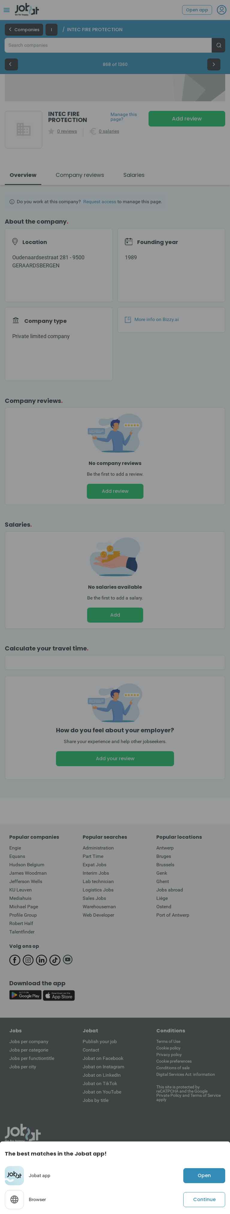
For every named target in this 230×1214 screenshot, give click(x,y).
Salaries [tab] (134, 175)
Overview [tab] (23, 175)
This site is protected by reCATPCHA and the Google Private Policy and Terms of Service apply (188, 1093)
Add (115, 614)
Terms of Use (168, 1041)
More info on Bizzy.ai (152, 319)
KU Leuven (20, 890)
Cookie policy (168, 1048)
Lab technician (98, 881)
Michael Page (23, 906)
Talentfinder (21, 932)
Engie (15, 848)
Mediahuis (20, 898)
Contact (91, 1050)
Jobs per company (29, 1041)
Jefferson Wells (25, 881)
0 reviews (67, 131)
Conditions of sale (173, 1067)
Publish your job (100, 1041)
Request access (99, 201)
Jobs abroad (169, 890)
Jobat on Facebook (103, 1058)
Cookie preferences (174, 1061)
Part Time (93, 856)
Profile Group (23, 915)
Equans (17, 856)
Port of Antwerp (172, 915)
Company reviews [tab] (80, 175)
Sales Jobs (94, 898)
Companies (24, 30)
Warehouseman (99, 906)
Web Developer (98, 915)
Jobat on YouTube (102, 1092)
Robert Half (21, 923)
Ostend (163, 906)
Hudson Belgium (26, 864)
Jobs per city (22, 1067)
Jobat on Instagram (103, 1067)
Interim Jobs (96, 873)
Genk (161, 873)
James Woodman (28, 873)
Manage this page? (124, 117)
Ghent (162, 881)
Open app (197, 10)
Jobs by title (95, 1100)
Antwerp (165, 848)
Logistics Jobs (98, 890)
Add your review (115, 758)
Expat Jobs (94, 864)
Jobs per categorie (28, 1050)
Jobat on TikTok (100, 1083)
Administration (98, 848)
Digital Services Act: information (185, 1074)
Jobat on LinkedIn (102, 1075)
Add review (187, 118)
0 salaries (109, 131)
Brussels (165, 864)
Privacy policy (169, 1054)
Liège (162, 898)
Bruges (163, 856)
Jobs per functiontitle (31, 1058)
